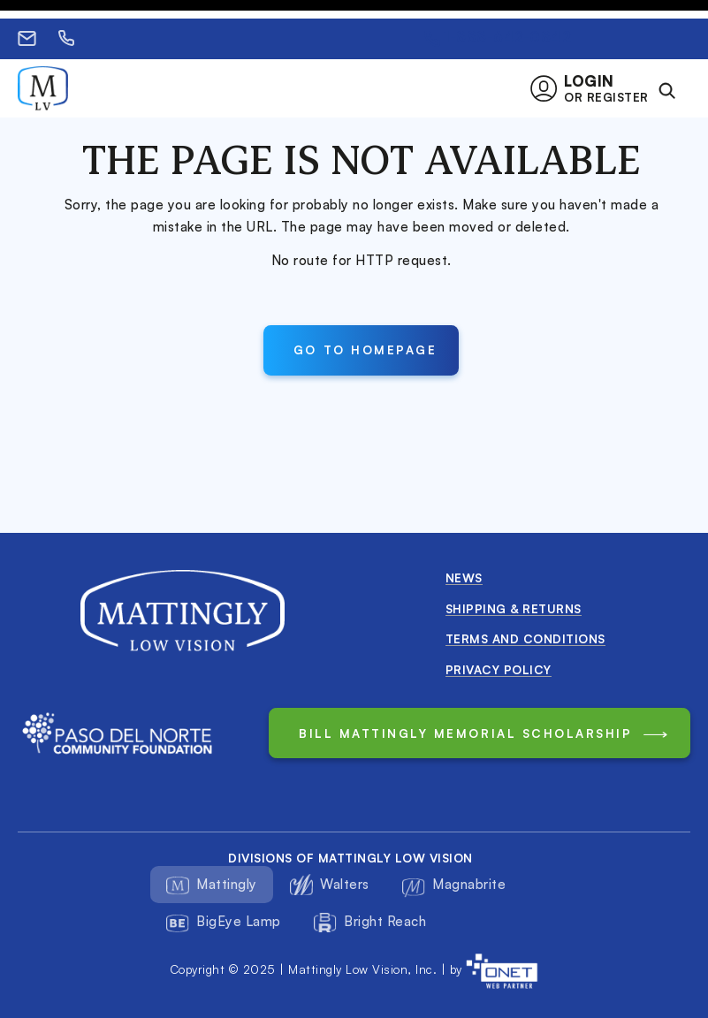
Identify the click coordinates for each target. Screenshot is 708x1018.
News (464, 577)
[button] (594, 88)
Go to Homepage (365, 349)
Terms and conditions (525, 638)
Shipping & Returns (513, 608)
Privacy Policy (498, 669)
